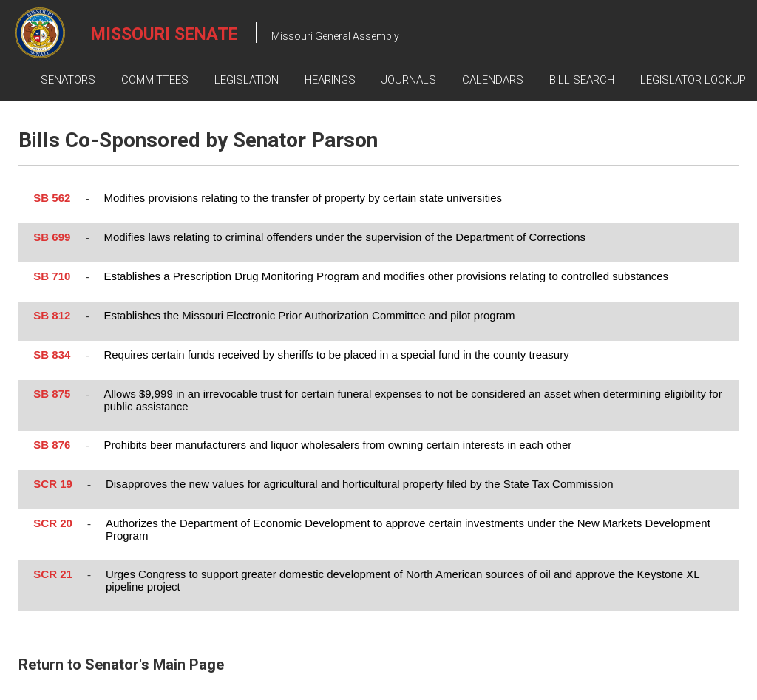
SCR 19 (52, 484)
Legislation (246, 79)
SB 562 (51, 197)
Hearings (330, 79)
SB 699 (51, 237)
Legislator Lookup (693, 79)
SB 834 (51, 354)
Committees (155, 79)
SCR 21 (52, 574)
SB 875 (51, 393)
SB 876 (51, 444)
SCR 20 (52, 523)
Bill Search (581, 79)
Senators (68, 79)
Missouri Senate (164, 34)
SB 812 (51, 315)
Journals (408, 79)
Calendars (492, 79)
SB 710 (51, 276)
